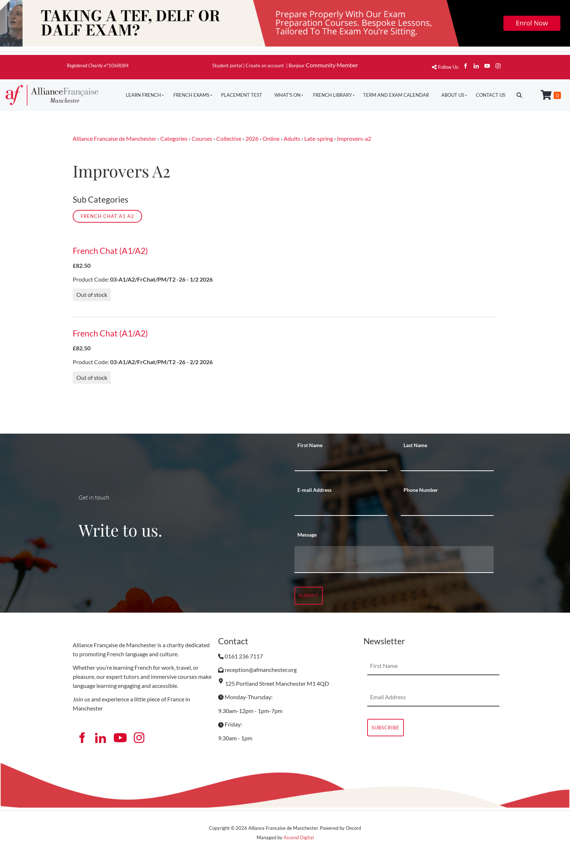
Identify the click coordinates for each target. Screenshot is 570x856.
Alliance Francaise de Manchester (114, 138)
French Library (332, 95)
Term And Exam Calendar (396, 95)
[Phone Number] (447, 507)
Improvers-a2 (354, 138)
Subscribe (386, 727)
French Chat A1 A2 (107, 216)
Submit (308, 595)
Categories (174, 138)
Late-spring (318, 138)
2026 (251, 138)
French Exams (191, 95)
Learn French (143, 95)
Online (271, 138)
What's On (287, 95)
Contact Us (490, 95)
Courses (202, 138)
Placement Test (241, 95)
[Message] (394, 559)
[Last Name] (447, 462)
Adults (292, 138)
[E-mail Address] (341, 507)
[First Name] (341, 462)
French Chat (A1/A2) (110, 251)
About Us (452, 95)
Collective (228, 138)
